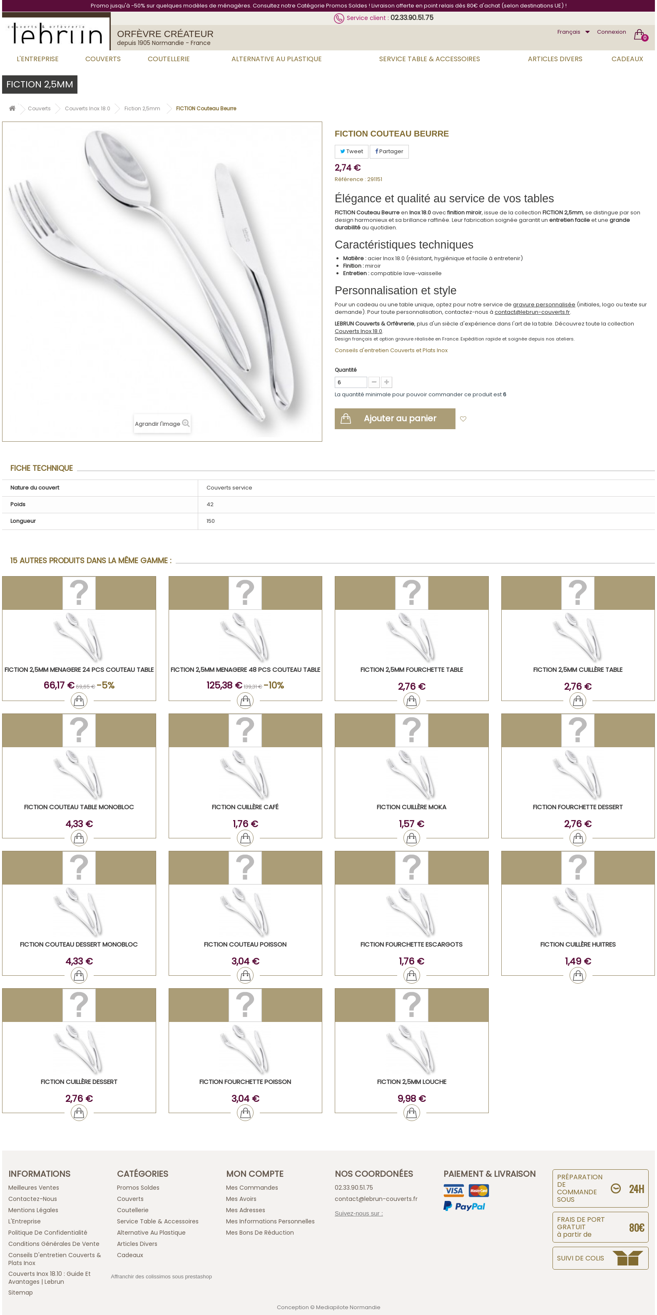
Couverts (103, 59)
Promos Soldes (138, 1187)
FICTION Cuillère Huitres (578, 944)
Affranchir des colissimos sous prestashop (161, 1276)
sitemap (20, 1292)
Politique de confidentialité (47, 1232)
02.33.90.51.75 (412, 17)
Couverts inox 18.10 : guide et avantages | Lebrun (49, 1278)
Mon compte (255, 1174)
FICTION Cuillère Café (245, 807)
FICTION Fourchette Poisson (245, 1081)
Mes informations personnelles (270, 1221)
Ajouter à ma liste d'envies (508, 419)
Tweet (351, 151)
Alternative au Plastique (276, 59)
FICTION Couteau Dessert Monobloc (79, 944)
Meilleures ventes (33, 1187)
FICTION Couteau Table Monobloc (79, 807)
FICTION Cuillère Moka (411, 807)
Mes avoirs (241, 1199)
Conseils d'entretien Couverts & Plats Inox (54, 1259)
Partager (389, 151)
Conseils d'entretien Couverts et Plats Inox (391, 350)
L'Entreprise (38, 59)
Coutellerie (169, 59)
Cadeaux (627, 59)
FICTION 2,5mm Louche (411, 1081)
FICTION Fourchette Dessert (578, 807)
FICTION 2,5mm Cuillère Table (577, 669)
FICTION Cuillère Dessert (79, 1081)
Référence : (350, 179)
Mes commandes (252, 1187)
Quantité (345, 369)
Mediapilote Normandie (348, 1307)
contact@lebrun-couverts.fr (532, 312)
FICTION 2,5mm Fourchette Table (412, 669)
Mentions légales (33, 1210)
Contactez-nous (32, 1199)
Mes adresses (245, 1210)
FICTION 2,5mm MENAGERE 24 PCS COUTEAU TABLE (79, 669)
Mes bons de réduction (260, 1232)
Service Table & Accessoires (429, 59)
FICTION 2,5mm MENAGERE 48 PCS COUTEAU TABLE (245, 669)
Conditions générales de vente (54, 1244)
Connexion (611, 32)
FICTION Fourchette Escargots (412, 944)
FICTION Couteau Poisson (245, 944)
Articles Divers (555, 59)
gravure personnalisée (544, 304)
